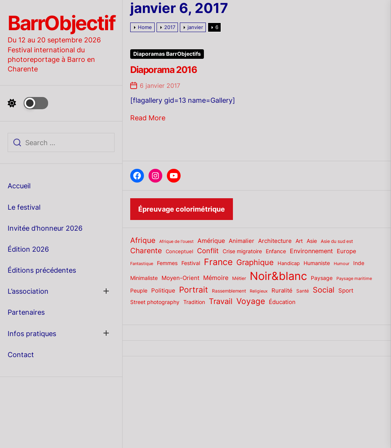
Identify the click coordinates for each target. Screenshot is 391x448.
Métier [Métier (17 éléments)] (239, 278)
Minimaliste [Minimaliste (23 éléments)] (144, 278)
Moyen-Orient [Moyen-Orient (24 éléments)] (180, 278)
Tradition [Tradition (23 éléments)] (194, 302)
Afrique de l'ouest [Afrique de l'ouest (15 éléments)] (176, 241)
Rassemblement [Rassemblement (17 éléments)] (229, 291)
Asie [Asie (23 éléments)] (312, 241)
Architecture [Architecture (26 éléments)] (275, 240)
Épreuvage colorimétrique (181, 209)
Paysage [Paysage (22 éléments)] (322, 278)
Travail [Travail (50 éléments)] (221, 301)
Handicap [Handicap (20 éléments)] (289, 263)
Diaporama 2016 (163, 69)
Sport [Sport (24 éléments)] (345, 290)
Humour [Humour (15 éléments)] (341, 263)
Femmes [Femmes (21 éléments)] (167, 263)
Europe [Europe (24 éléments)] (346, 251)
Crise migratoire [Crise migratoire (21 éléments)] (242, 251)
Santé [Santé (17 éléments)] (302, 291)
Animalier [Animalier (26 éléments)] (241, 240)
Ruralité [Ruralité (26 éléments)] (281, 290)
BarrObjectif (61, 23)
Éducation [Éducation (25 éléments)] (282, 302)
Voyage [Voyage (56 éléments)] (250, 301)
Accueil (19, 186)
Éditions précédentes (42, 270)
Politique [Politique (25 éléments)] (163, 290)
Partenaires (26, 312)
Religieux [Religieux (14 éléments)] (259, 291)
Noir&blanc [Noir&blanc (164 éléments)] (278, 276)
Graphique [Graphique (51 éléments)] (255, 262)
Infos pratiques (32, 334)
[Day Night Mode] (28, 103)
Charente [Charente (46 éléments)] (146, 250)
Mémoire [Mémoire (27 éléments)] (215, 277)
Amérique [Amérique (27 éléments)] (211, 240)
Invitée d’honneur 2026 (45, 228)
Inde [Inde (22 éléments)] (358, 263)
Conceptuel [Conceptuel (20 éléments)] (179, 251)
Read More (147, 118)
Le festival (24, 207)
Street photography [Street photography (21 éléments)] (154, 302)
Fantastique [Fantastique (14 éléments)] (141, 263)
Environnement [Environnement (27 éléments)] (311, 251)
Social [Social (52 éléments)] (323, 289)
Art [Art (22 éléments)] (299, 241)
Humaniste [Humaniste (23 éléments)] (317, 263)
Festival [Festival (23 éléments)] (190, 263)
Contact (21, 355)
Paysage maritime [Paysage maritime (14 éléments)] (354, 278)
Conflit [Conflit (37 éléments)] (208, 251)
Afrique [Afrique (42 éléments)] (142, 240)
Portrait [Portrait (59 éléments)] (193, 289)
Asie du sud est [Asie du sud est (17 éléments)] (337, 241)
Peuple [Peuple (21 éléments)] (138, 291)
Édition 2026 (28, 249)
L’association (28, 291)
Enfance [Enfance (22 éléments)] (276, 251)
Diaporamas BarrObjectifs (167, 54)
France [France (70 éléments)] (218, 262)
